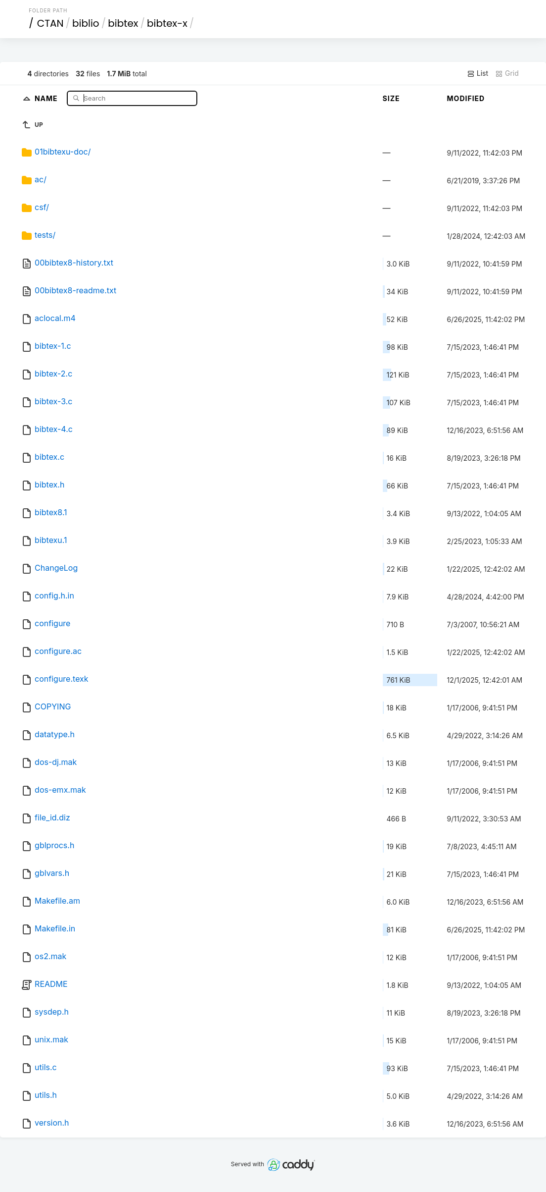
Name (47, 98)
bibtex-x (167, 23)
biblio (85, 23)
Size (391, 98)
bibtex (123, 23)
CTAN (50, 23)
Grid (507, 73)
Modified (466, 98)
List (477, 73)
